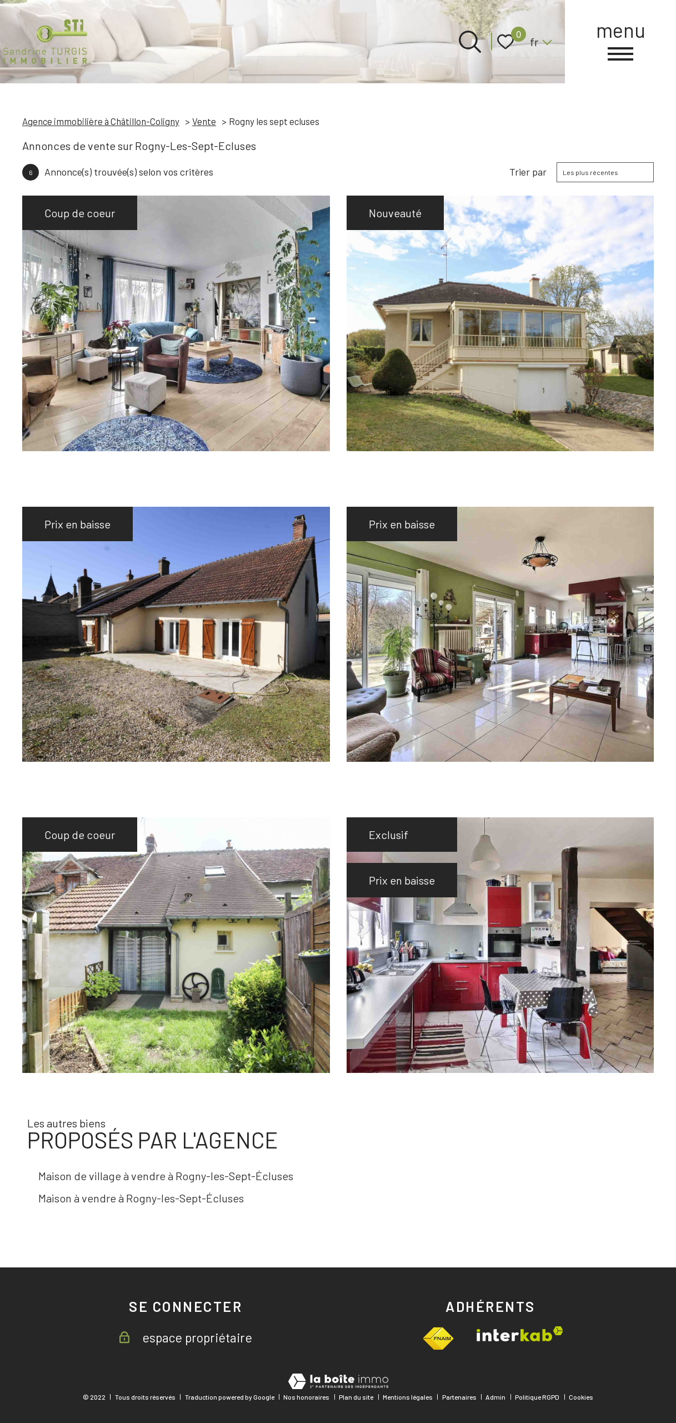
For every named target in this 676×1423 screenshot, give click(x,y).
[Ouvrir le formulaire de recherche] (470, 41)
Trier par (528, 172)
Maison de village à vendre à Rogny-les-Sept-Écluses (165, 1175)
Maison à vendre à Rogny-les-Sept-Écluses (141, 1198)
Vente (204, 121)
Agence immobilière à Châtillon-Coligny (100, 121)
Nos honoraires (306, 1397)
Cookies (581, 1397)
